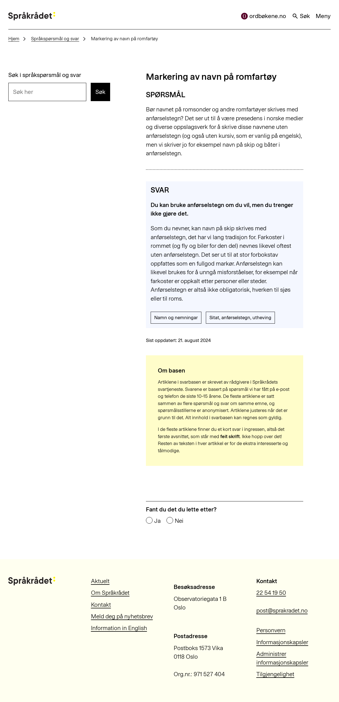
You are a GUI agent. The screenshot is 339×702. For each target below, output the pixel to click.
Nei (179, 521)
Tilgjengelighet (275, 674)
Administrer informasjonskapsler (282, 658)
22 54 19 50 (271, 592)
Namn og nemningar (176, 317)
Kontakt (101, 604)
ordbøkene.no (263, 16)
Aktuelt (100, 581)
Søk (301, 16)
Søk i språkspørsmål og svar (44, 75)
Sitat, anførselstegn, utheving (240, 317)
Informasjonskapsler (282, 642)
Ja (157, 521)
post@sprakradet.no (282, 610)
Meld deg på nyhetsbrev (122, 616)
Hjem (13, 38)
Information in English (119, 627)
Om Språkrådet (110, 592)
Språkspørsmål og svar (55, 38)
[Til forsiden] (31, 16)
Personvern (270, 630)
